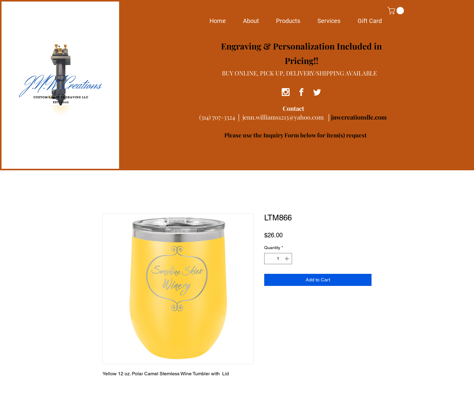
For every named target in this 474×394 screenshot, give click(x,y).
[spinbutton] (278, 258)
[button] (397, 10)
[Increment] (287, 258)
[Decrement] (269, 258)
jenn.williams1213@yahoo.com (283, 117)
